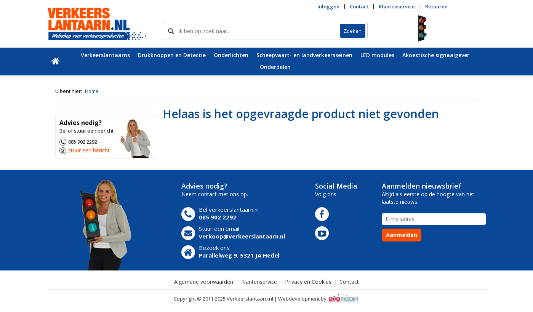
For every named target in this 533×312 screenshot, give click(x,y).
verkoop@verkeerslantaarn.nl (242, 236)
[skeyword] (251, 31)
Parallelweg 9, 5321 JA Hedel (239, 255)
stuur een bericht (89, 150)
